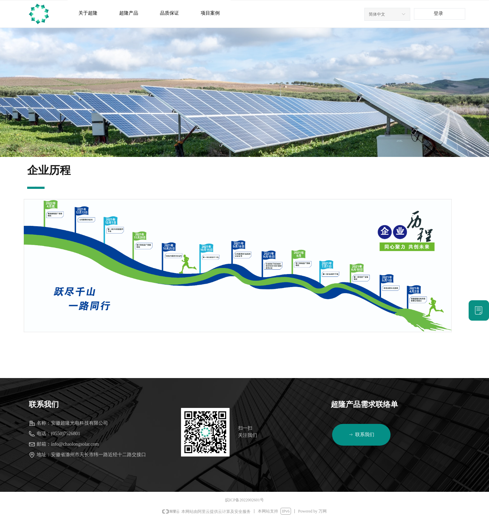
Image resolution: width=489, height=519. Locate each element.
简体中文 (377, 14)
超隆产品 (128, 13)
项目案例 (210, 13)
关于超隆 (87, 13)
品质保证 (169, 13)
